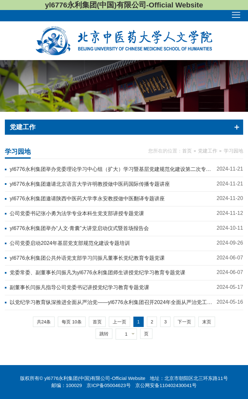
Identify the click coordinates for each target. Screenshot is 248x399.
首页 (187, 150)
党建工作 (207, 150)
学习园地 (233, 150)
